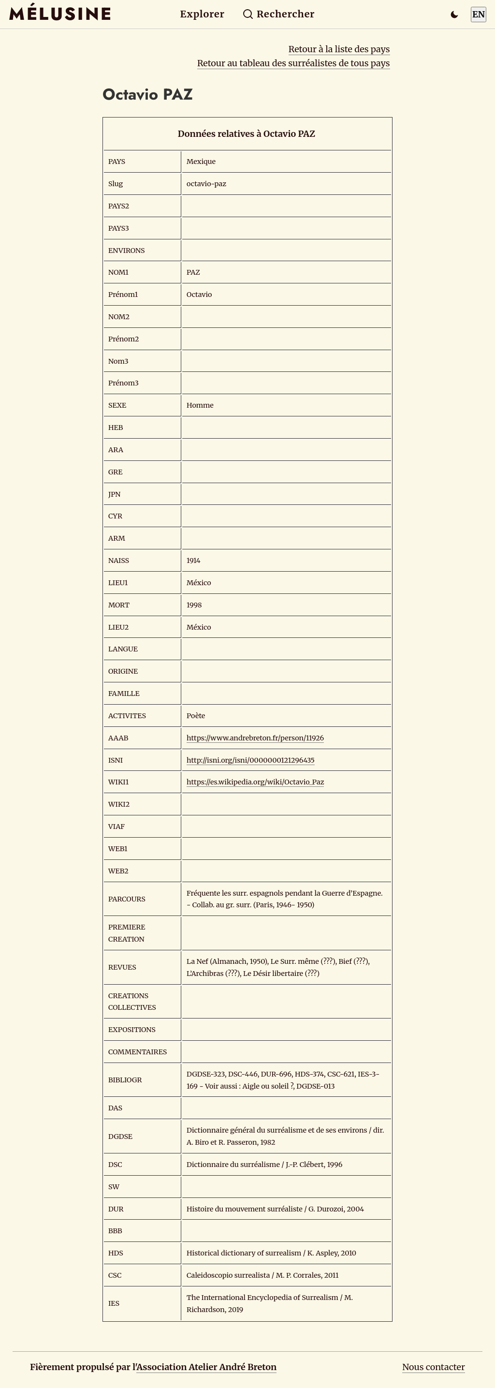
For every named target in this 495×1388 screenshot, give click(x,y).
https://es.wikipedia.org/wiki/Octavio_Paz (255, 782)
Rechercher (278, 14)
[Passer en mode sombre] (454, 14)
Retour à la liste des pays (339, 49)
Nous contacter (433, 1367)
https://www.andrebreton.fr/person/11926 (255, 738)
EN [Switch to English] (478, 14)
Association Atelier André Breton (206, 1367)
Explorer (202, 14)
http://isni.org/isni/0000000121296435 (251, 760)
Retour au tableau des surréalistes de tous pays (293, 63)
